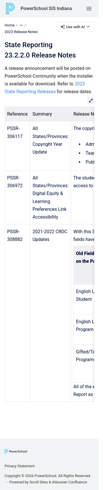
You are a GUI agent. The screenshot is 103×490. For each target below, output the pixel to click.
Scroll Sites (38, 482)
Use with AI (75, 26)
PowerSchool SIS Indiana (46, 8)
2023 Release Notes (21, 32)
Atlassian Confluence (69, 482)
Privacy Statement (20, 466)
